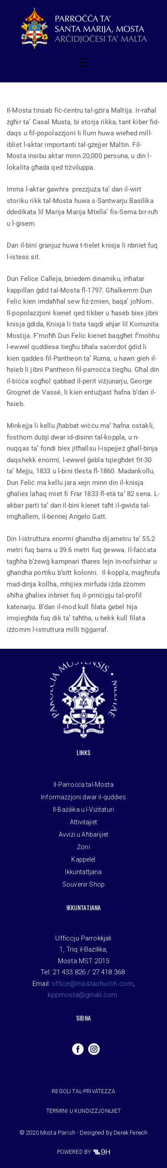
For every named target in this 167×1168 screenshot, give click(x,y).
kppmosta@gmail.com (82, 995)
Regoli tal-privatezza (83, 1091)
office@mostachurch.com (92, 984)
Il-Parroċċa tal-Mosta (83, 784)
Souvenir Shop (83, 884)
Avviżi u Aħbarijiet (83, 834)
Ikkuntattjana (83, 871)
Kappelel (83, 859)
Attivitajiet (83, 822)
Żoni (83, 847)
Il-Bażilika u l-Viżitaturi (83, 809)
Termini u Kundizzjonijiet (83, 1111)
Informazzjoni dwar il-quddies (83, 797)
